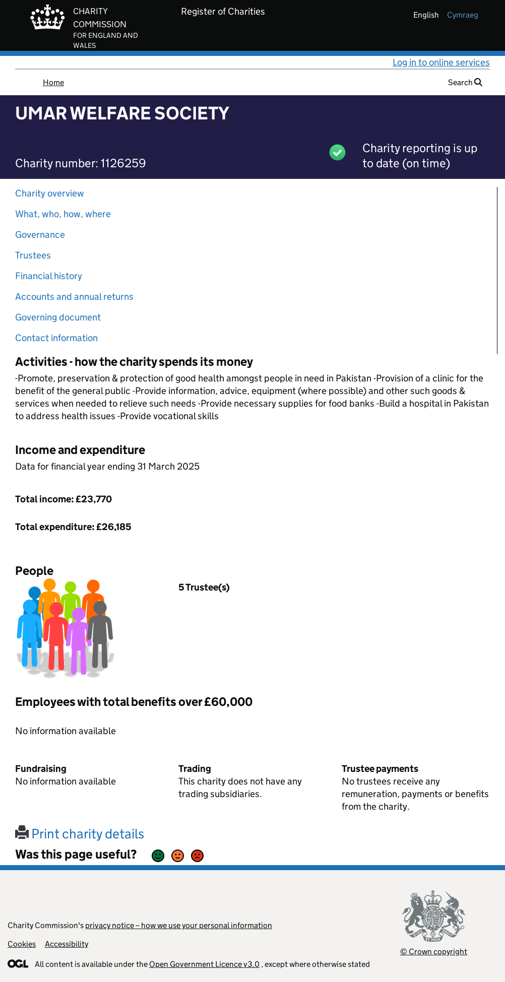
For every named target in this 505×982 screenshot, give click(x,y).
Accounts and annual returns (74, 296)
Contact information (56, 338)
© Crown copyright (433, 951)
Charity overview (49, 193)
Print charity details (79, 833)
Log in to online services (441, 62)
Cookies (22, 944)
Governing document (58, 317)
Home (53, 82)
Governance (40, 234)
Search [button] (465, 82)
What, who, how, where (63, 214)
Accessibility (66, 944)
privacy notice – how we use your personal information (178, 925)
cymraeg (462, 15)
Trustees (33, 255)
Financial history (48, 276)
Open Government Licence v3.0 (204, 964)
